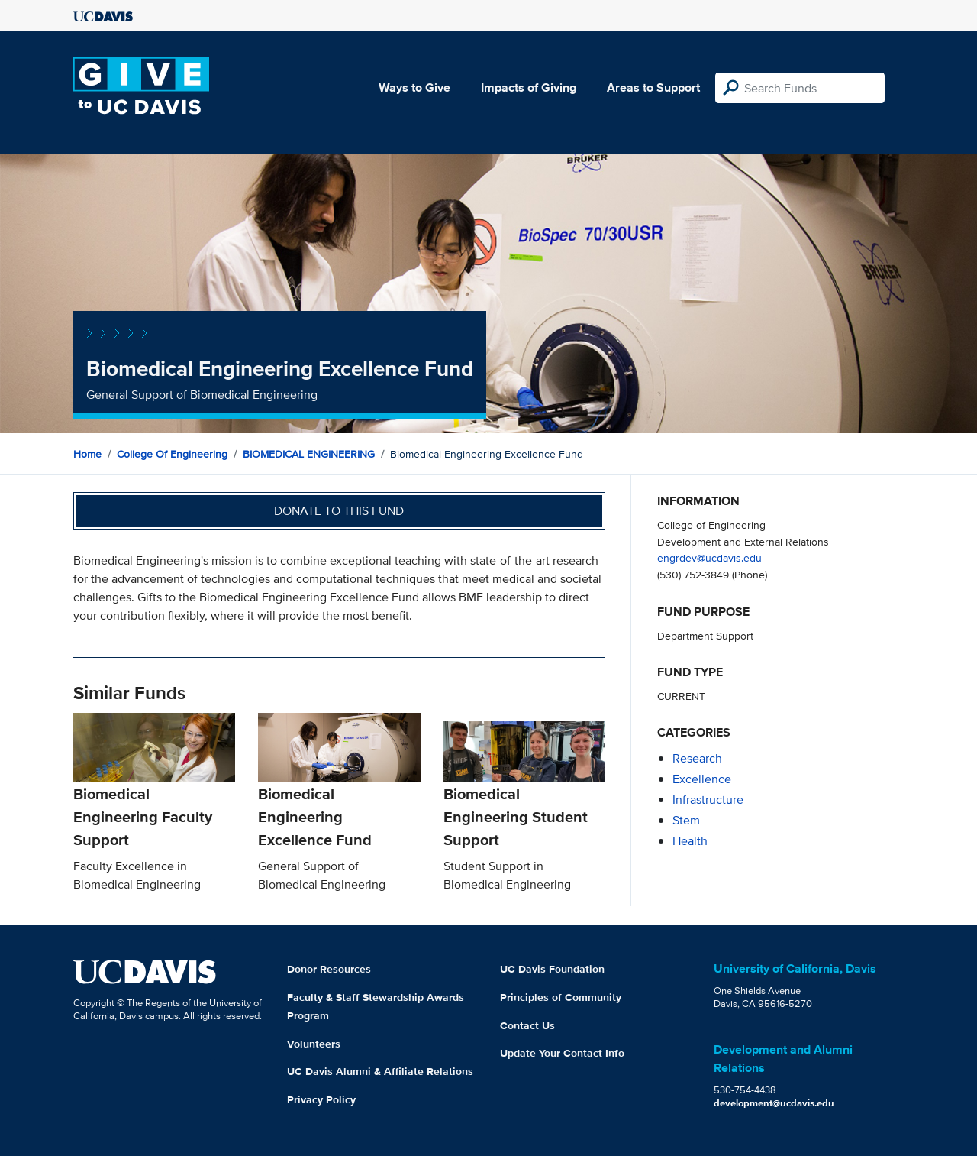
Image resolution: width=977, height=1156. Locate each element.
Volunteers (313, 1043)
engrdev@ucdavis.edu (709, 557)
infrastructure (707, 799)
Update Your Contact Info (562, 1052)
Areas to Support (653, 87)
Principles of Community (560, 997)
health (690, 841)
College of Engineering (172, 453)
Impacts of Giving (528, 87)
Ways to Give (414, 87)
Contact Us (527, 1025)
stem (686, 820)
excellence (701, 779)
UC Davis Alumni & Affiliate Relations (380, 1071)
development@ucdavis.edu (774, 1103)
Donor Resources (329, 968)
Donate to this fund (339, 511)
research (697, 758)
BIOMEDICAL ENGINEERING (309, 453)
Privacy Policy (321, 1099)
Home (87, 453)
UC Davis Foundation (552, 968)
